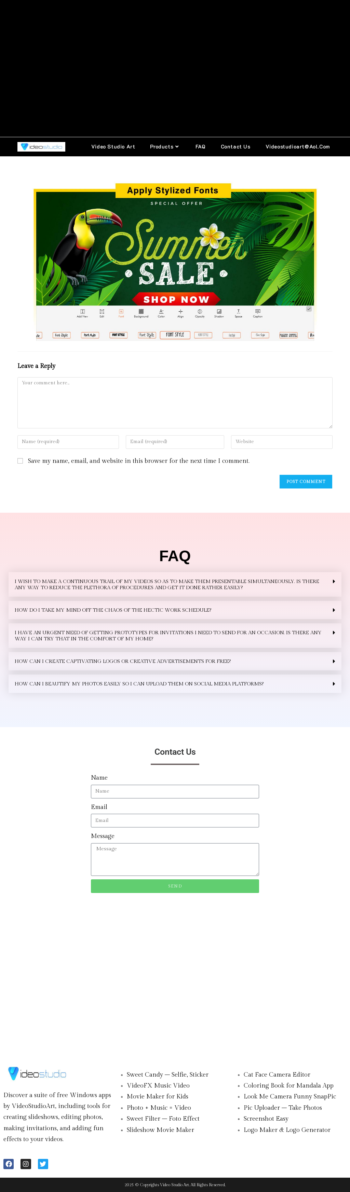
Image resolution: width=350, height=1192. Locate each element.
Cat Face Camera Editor (277, 1074)
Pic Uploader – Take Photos (283, 1107)
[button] (175, 584)
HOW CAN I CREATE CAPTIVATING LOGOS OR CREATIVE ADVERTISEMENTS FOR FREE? (123, 661)
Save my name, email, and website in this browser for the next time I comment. (139, 461)
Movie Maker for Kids (157, 1096)
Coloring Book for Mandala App (289, 1085)
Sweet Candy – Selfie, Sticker (167, 1074)
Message (103, 836)
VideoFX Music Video (158, 1085)
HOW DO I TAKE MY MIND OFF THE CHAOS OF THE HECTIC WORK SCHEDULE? (113, 610)
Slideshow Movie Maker (160, 1130)
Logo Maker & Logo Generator (287, 1130)
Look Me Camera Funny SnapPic (290, 1096)
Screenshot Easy (266, 1118)
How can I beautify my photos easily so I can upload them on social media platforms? (139, 684)
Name (99, 777)
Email (99, 807)
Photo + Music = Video (159, 1107)
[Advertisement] (175, 68)
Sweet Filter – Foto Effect (163, 1118)
